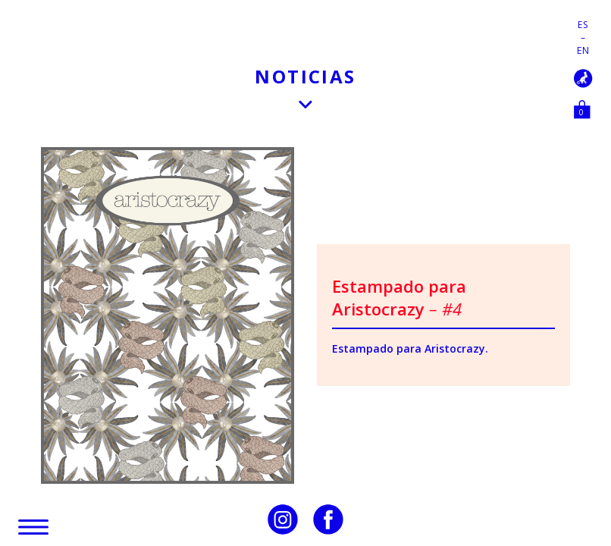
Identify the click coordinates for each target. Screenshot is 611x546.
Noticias (305, 76)
